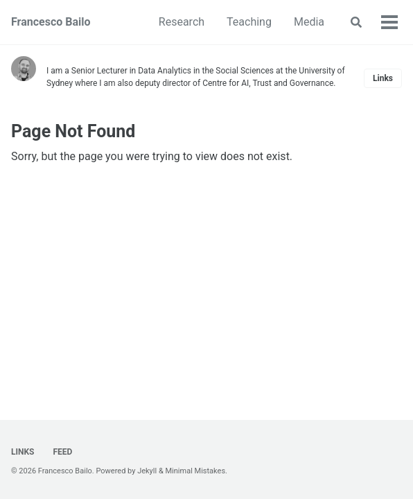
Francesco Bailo (51, 21)
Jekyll (147, 470)
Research (181, 21)
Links (383, 78)
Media (309, 21)
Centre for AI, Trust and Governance (267, 83)
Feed (61, 452)
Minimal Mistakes (196, 470)
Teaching (249, 21)
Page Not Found (73, 131)
